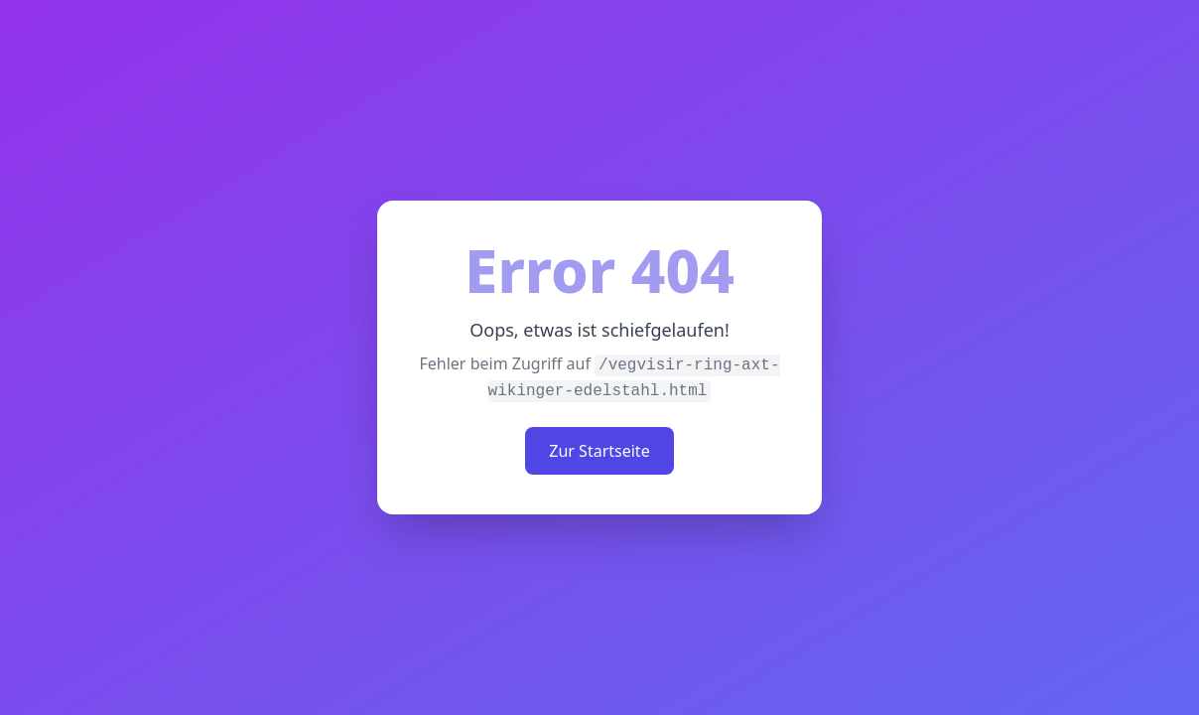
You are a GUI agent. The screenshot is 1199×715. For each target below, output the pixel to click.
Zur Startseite (599, 451)
